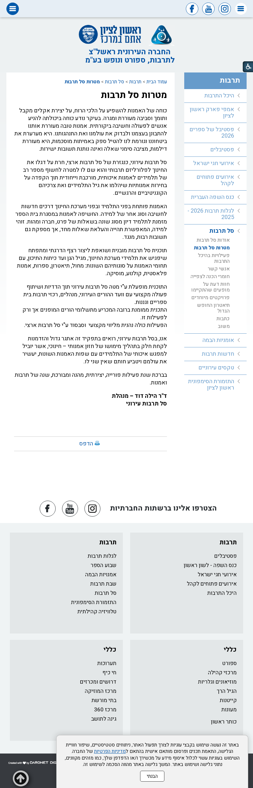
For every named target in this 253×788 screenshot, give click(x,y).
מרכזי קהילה (222, 673)
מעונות (229, 710)
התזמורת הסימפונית (93, 602)
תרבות (135, 81)
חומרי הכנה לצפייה (210, 276)
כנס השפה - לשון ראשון (210, 565)
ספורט (229, 663)
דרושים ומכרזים (98, 682)
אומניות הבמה (218, 340)
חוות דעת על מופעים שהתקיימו (210, 287)
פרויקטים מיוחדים (210, 297)
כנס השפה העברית (212, 197)
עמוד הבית (156, 81)
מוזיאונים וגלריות (217, 682)
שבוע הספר (103, 565)
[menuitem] (215, 96)
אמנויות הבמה (100, 575)
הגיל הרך (227, 691)
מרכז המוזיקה (100, 691)
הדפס (86, 443)
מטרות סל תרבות (82, 81)
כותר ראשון (224, 722)
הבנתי (152, 776)
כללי (230, 649)
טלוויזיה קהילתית (96, 612)
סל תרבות (114, 81)
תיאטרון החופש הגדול (213, 308)
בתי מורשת (103, 700)
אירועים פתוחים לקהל (215, 180)
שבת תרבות (103, 584)
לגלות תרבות (102, 556)
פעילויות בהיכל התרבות (214, 258)
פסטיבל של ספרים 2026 (211, 132)
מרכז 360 (105, 710)
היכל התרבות (219, 95)
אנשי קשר (219, 269)
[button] (241, 9)
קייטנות (228, 700)
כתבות (223, 318)
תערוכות (106, 663)
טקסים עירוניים (216, 367)
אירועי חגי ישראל (213, 163)
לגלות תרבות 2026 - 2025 (210, 214)
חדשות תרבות (218, 354)
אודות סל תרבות (213, 240)
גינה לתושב (103, 719)
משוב (224, 326)
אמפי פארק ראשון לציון (212, 112)
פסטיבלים (222, 149)
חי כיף (109, 673)
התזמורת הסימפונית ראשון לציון (211, 384)
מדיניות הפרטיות (110, 751)
